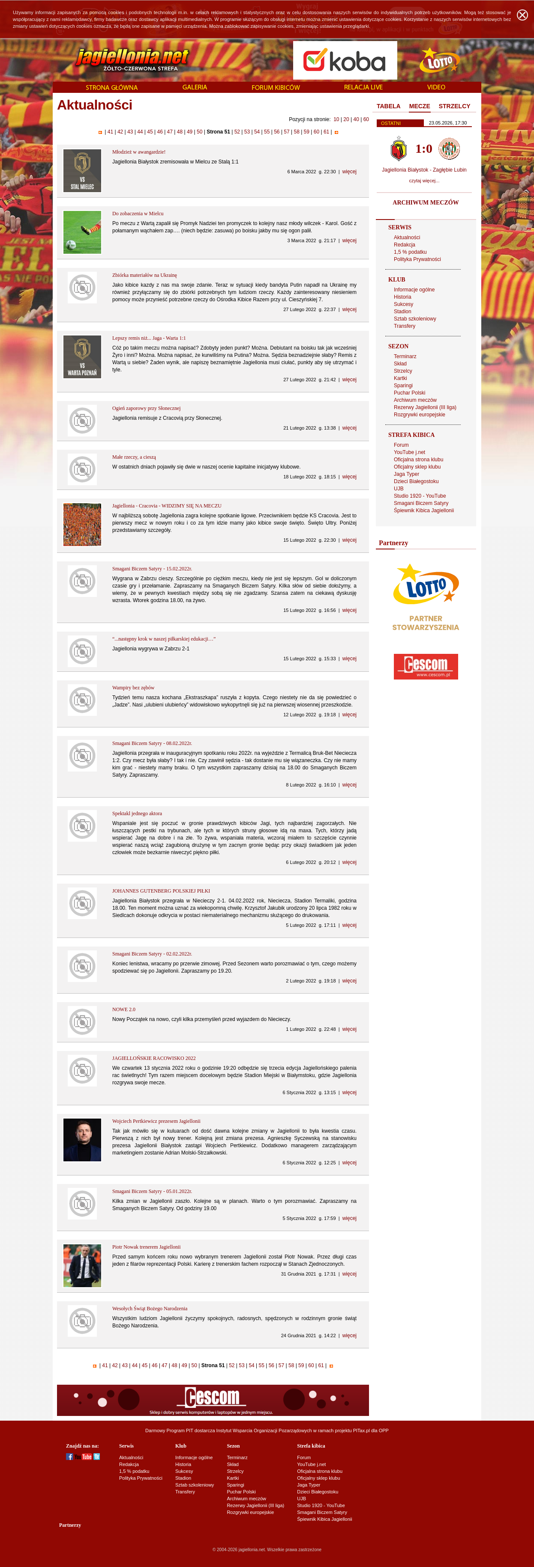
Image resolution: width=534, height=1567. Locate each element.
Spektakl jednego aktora (137, 813)
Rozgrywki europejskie (419, 415)
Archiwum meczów (415, 400)
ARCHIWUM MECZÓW (426, 202)
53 (247, 132)
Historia (402, 297)
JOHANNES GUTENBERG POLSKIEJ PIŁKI (161, 891)
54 (257, 132)
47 (169, 132)
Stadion (402, 312)
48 (179, 132)
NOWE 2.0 (123, 1009)
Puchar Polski (409, 393)
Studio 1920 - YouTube (420, 496)
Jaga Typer (406, 474)
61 (326, 132)
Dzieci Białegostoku (416, 481)
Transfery (404, 326)
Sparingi (403, 386)
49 (190, 132)
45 (150, 132)
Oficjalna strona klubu (418, 460)
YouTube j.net (409, 452)
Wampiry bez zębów (133, 688)
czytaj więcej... (424, 180)
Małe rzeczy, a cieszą (134, 457)
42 (120, 132)
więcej (349, 172)
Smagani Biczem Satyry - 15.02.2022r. (152, 569)
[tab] (388, 106)
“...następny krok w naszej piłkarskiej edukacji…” (164, 639)
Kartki (400, 378)
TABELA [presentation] (389, 106)
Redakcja (404, 245)
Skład (400, 364)
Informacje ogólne (414, 290)
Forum (401, 445)
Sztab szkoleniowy (415, 319)
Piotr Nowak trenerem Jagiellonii (146, 1247)
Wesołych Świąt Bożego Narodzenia (149, 1309)
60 (366, 119)
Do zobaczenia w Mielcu (138, 214)
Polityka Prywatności (417, 259)
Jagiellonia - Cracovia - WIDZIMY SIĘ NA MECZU (167, 506)
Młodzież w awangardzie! (139, 152)
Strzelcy (403, 371)
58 (296, 132)
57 (286, 132)
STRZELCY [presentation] (455, 106)
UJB (399, 489)
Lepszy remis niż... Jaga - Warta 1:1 (149, 338)
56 (277, 132)
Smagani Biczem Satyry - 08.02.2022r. (152, 743)
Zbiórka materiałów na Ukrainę (144, 275)
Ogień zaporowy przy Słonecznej (146, 408)
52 (237, 132)
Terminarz (405, 356)
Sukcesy (403, 304)
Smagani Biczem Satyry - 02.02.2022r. (152, 954)
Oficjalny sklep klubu (417, 467)
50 (199, 132)
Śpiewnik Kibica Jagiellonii (424, 510)
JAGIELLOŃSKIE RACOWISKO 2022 (154, 1058)
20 (346, 119)
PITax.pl (361, 1430)
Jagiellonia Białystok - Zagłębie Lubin (424, 170)
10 (336, 119)
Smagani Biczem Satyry (421, 503)
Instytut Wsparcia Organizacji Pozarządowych (264, 1430)
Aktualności (407, 237)
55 (267, 132)
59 (306, 132)
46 (160, 132)
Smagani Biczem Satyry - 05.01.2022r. (152, 1191)
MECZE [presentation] (419, 106)
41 (110, 132)
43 (130, 132)
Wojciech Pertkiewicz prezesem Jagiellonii (156, 1121)
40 (356, 119)
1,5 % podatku (410, 252)
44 (140, 132)
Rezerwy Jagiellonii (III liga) (425, 407)
